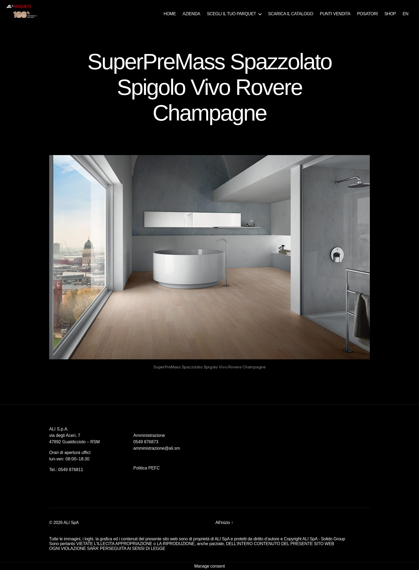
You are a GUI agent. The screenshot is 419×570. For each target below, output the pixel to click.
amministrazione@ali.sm (156, 448)
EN (405, 13)
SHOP (390, 13)
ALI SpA (71, 522)
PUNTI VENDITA (335, 13)
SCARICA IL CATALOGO (290, 13)
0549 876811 (70, 469)
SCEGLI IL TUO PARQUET (231, 13)
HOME (170, 13)
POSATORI (367, 13)
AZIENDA (191, 13)
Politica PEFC (146, 468)
